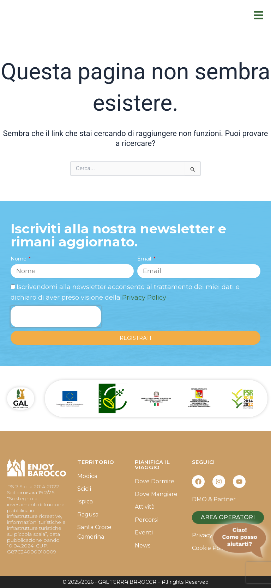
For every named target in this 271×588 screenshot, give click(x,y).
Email (144, 259)
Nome (19, 259)
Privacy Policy (144, 297)
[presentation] (56, 316)
